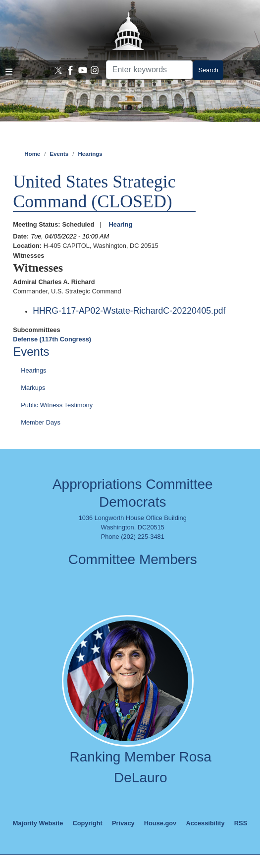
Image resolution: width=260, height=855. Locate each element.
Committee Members (132, 559)
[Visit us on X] (58, 70)
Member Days (40, 422)
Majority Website (38, 823)
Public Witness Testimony (57, 405)
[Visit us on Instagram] (95, 70)
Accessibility (205, 823)
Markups (33, 387)
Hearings (90, 154)
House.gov (160, 823)
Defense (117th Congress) (52, 339)
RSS (240, 823)
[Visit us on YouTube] (83, 70)
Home (32, 154)
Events (59, 154)
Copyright (87, 823)
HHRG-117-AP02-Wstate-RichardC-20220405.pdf (129, 311)
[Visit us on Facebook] (70, 70)
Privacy (123, 823)
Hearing (121, 224)
